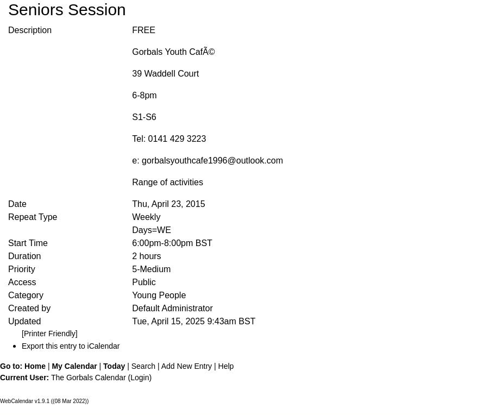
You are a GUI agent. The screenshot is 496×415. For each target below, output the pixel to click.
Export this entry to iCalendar (71, 346)
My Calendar (74, 366)
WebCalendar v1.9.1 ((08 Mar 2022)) (44, 401)
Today (114, 366)
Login (139, 377)
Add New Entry (186, 366)
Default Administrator (172, 308)
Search (143, 366)
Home (35, 366)
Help (226, 366)
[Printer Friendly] (50, 333)
